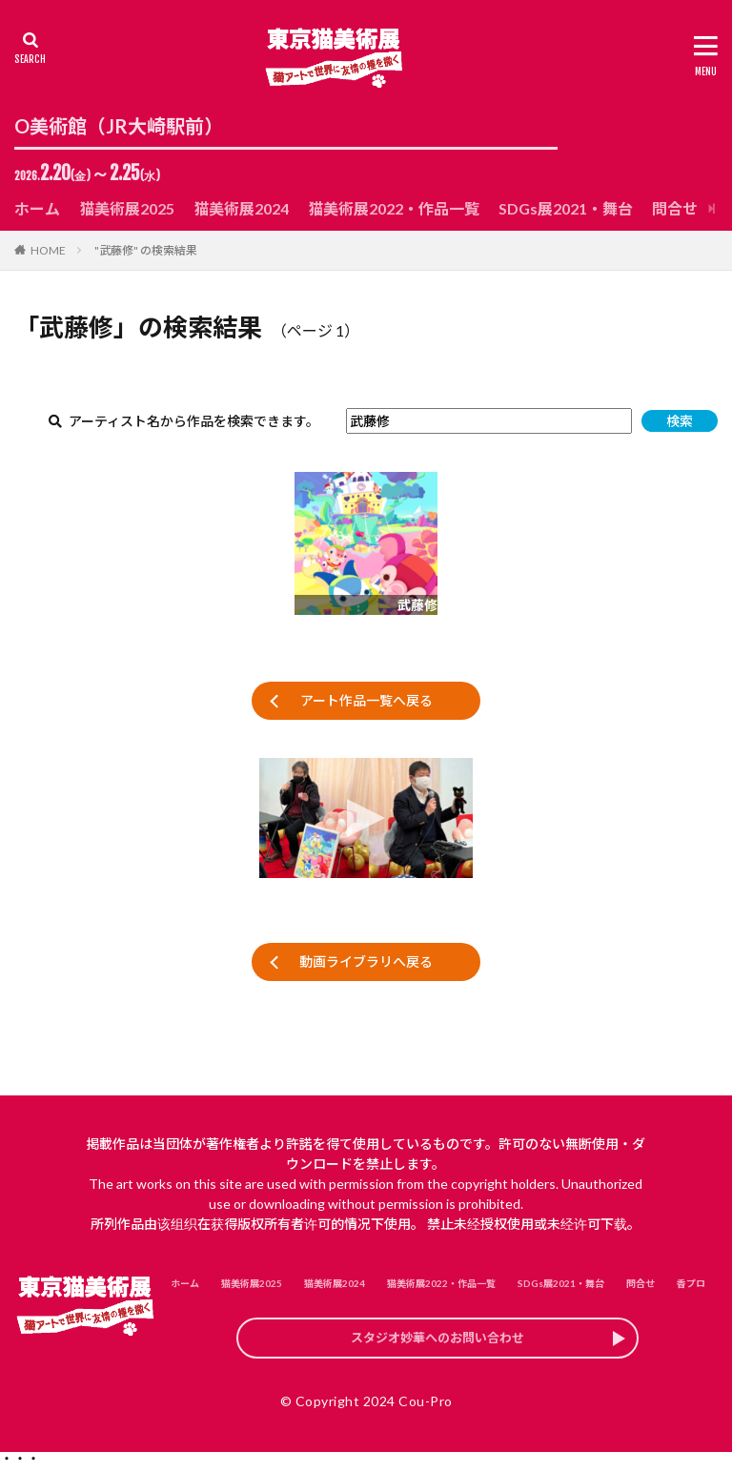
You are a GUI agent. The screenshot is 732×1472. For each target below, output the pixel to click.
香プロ (691, 1283)
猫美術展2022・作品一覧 (393, 208)
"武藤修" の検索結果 (145, 250)
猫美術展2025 (126, 208)
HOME (48, 250)
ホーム (37, 208)
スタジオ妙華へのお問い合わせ (437, 1341)
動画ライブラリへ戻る (366, 961)
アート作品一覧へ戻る (366, 700)
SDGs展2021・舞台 (565, 208)
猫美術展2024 (241, 208)
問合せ (675, 208)
